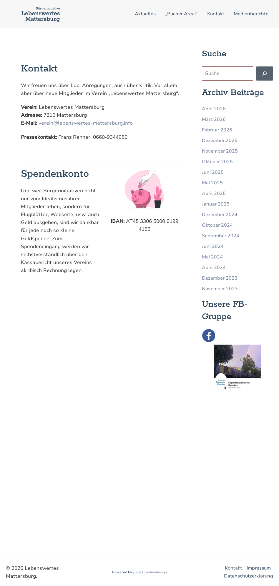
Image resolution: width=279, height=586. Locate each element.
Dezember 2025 (220, 140)
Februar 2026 (217, 130)
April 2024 (214, 267)
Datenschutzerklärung (248, 576)
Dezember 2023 (220, 278)
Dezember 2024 (220, 214)
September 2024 (220, 236)
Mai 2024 (212, 257)
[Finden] (264, 73)
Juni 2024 (213, 246)
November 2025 (220, 151)
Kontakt (233, 568)
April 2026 (214, 109)
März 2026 (214, 119)
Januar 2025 (216, 204)
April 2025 (214, 193)
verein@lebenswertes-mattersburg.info (86, 123)
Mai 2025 (212, 183)
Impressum (259, 568)
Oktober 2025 (217, 161)
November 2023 (220, 289)
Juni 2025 (213, 172)
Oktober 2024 (217, 225)
